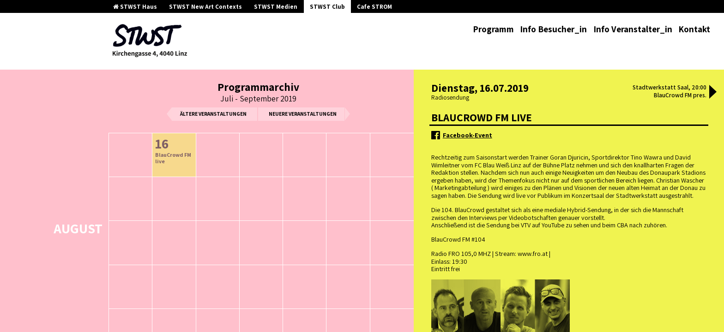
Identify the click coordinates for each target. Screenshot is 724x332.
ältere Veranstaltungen (213, 113)
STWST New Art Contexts (205, 7)
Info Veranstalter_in (632, 29)
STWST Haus (135, 7)
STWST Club (327, 7)
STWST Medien (275, 7)
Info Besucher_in (553, 29)
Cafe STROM (374, 7)
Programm (493, 29)
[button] (712, 92)
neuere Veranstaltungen (303, 113)
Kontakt (694, 29)
